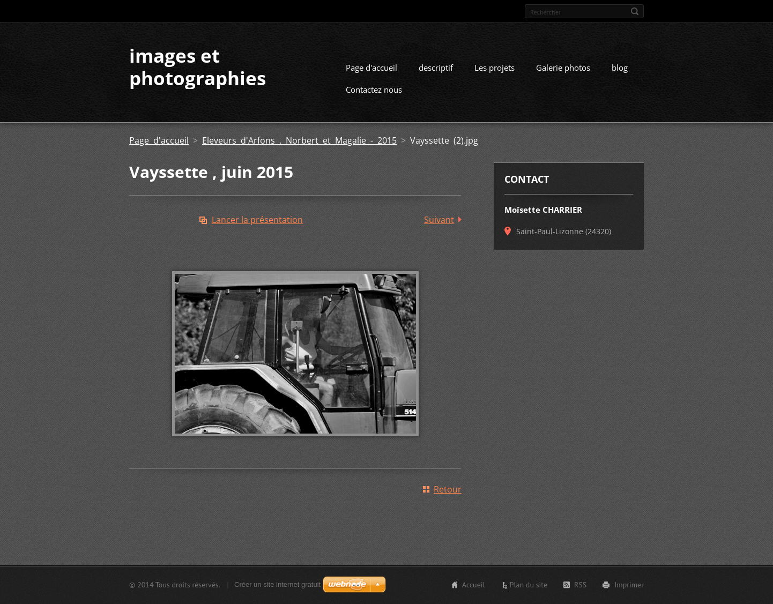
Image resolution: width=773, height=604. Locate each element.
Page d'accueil (371, 67)
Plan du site (528, 585)
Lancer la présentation (257, 220)
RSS (580, 585)
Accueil (473, 585)
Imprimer (629, 585)
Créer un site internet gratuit (277, 584)
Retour (448, 489)
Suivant (439, 220)
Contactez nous (374, 89)
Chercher (635, 11)
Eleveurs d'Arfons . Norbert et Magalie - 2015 (299, 140)
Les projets (494, 67)
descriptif (436, 67)
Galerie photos (563, 67)
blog (620, 67)
